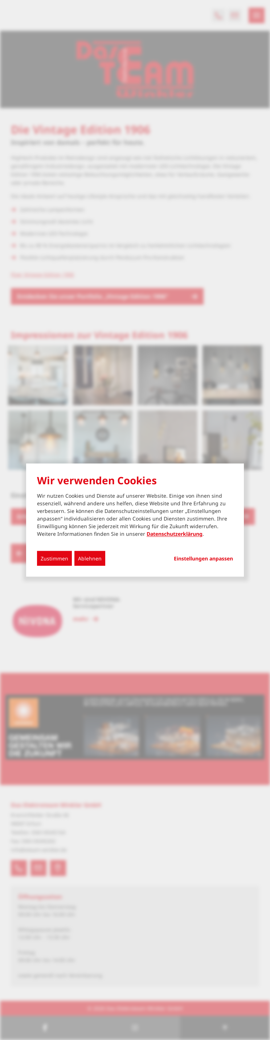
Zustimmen (54, 558)
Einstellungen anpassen (203, 558)
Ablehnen (90, 558)
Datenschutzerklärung (174, 533)
